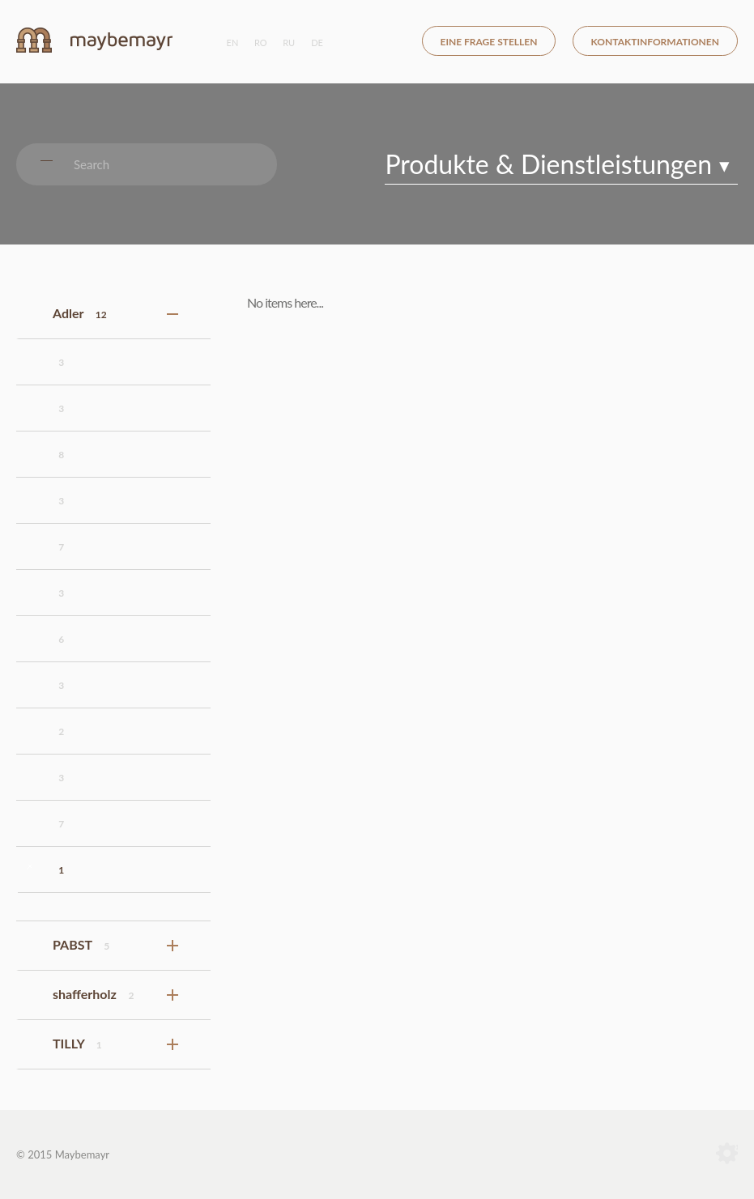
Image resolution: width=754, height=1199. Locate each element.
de (317, 42)
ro (260, 42)
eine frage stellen (489, 42)
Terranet (727, 1154)
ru (289, 42)
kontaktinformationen (655, 42)
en (233, 42)
